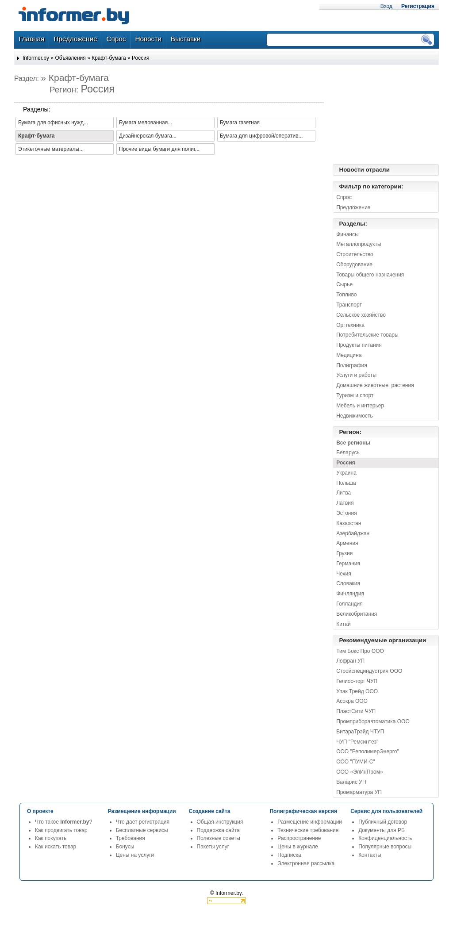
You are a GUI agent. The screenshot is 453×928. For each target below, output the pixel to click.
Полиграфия (351, 365)
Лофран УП (350, 661)
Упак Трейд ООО (357, 691)
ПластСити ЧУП (356, 711)
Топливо (346, 294)
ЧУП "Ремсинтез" (357, 742)
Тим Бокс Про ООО (360, 651)
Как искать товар (55, 847)
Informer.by (36, 58)
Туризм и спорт (354, 395)
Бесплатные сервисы (142, 830)
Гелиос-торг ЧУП (356, 681)
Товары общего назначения (370, 275)
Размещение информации (309, 822)
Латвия (344, 503)
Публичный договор (382, 822)
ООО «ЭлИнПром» (359, 772)
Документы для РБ (381, 830)
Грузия (344, 553)
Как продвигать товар (61, 830)
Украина (346, 473)
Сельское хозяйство (361, 315)
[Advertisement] (394, 114)
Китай (343, 624)
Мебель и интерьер (360, 406)
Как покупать (50, 838)
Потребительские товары (367, 335)
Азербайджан (352, 533)
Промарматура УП (359, 792)
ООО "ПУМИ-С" (355, 762)
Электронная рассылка (305, 863)
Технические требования (307, 830)
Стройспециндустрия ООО (369, 671)
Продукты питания (359, 345)
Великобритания (356, 614)
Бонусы (125, 847)
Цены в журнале (297, 847)
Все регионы (353, 443)
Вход (386, 6)
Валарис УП (351, 782)
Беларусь (347, 452)
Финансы (347, 234)
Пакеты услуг (213, 847)
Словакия (348, 583)
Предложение (353, 207)
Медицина (348, 355)
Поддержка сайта (218, 830)
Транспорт (349, 305)
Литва (343, 493)
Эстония (346, 513)
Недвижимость (354, 416)
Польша (346, 483)
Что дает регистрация (142, 822)
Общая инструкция (220, 822)
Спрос (344, 197)
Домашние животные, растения (375, 385)
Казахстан (348, 523)
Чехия (343, 574)
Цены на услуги (135, 855)
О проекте (40, 811)
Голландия (349, 604)
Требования (130, 838)
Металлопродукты (358, 244)
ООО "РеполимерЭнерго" (367, 751)
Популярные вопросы (384, 847)
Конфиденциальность (385, 838)
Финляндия (350, 594)
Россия (140, 58)
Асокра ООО (352, 701)
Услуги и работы (356, 375)
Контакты (369, 855)
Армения (347, 543)
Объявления (70, 58)
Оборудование (354, 264)
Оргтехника (350, 325)
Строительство (354, 254)
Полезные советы (218, 838)
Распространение (299, 838)
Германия (348, 563)
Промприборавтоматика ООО (373, 721)
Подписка (289, 855)
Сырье (344, 284)
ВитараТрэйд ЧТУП (360, 732)
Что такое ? (63, 822)
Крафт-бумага (109, 58)
